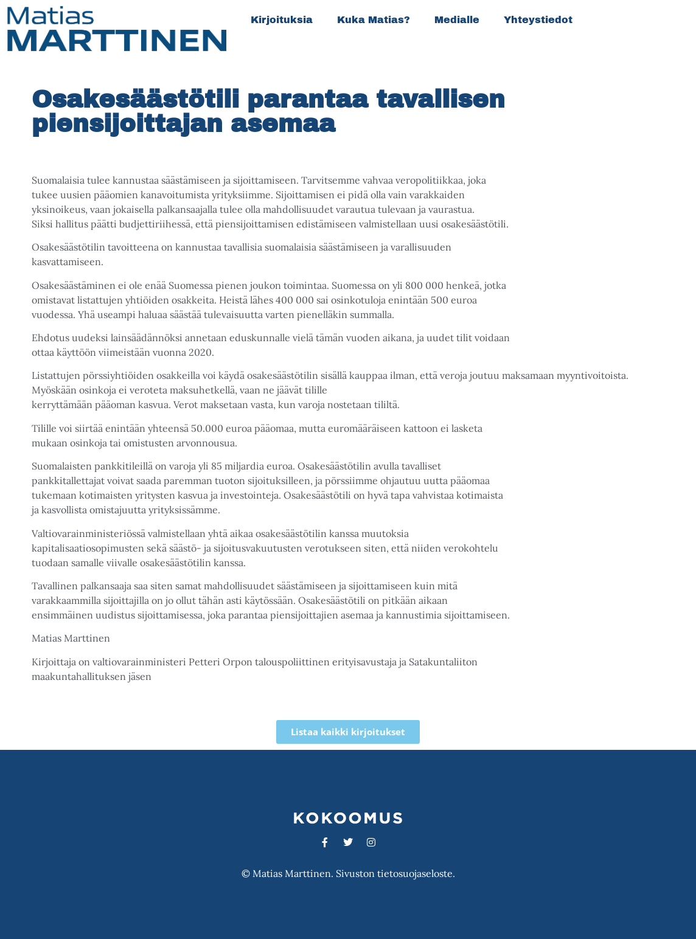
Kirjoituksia (282, 20)
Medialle (456, 20)
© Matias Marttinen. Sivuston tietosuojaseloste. (348, 873)
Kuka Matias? (373, 20)
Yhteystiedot (538, 20)
